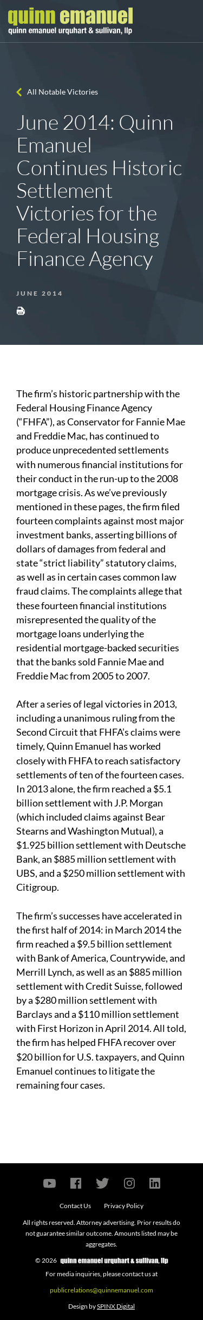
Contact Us (75, 1206)
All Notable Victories (62, 91)
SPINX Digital (116, 1306)
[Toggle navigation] (185, 21)
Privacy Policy (123, 1206)
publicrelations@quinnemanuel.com (101, 1290)
